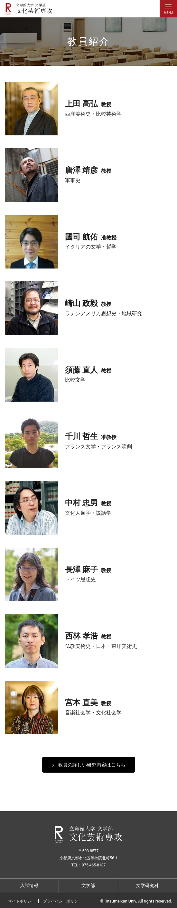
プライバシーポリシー (62, 901)
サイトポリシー (21, 901)
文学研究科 (147, 885)
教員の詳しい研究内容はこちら (92, 764)
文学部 (88, 885)
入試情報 (29, 885)
